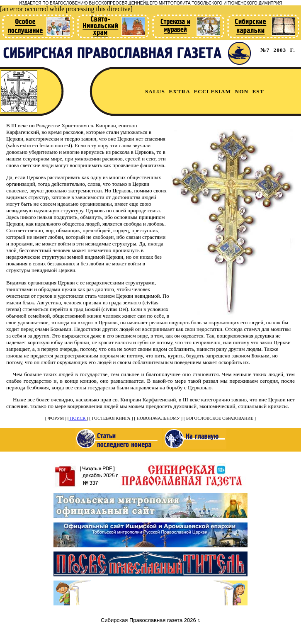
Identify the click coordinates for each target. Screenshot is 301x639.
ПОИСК (78, 418)
